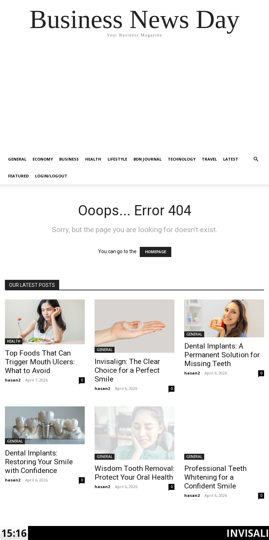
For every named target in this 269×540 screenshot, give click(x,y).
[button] (255, 159)
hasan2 (12, 380)
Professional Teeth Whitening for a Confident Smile (215, 477)
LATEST (230, 159)
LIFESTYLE (117, 159)
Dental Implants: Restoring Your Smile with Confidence (39, 462)
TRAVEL (209, 159)
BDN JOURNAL (147, 159)
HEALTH (93, 159)
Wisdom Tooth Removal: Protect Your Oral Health (134, 472)
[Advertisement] (134, 98)
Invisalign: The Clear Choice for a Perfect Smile (127, 370)
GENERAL (17, 159)
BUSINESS (69, 159)
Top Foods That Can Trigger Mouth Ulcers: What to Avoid (40, 362)
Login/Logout (51, 175)
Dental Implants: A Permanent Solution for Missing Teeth (222, 355)
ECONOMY (43, 159)
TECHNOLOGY (181, 159)
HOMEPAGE (155, 252)
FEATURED (18, 175)
